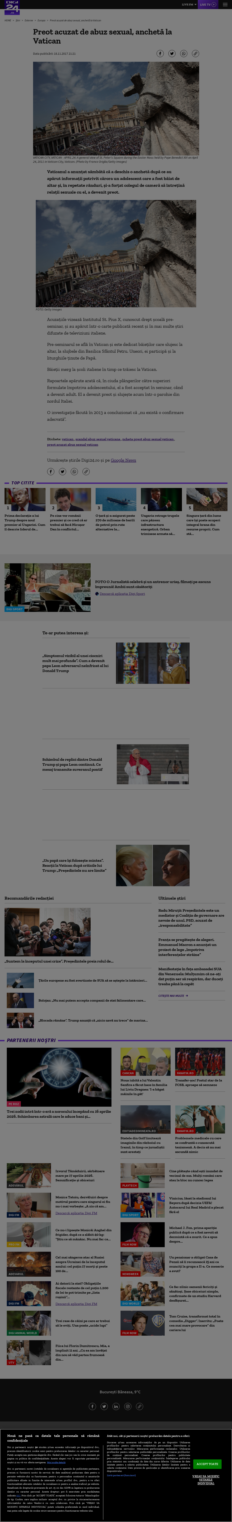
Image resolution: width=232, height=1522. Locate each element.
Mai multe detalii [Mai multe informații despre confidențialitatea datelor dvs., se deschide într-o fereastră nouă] (56, 1462)
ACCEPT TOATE (207, 1464)
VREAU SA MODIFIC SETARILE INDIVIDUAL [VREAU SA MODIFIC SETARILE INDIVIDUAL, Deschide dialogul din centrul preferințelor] (205, 1480)
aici (18, 1495)
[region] (116, 1475)
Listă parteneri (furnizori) (121, 1475)
